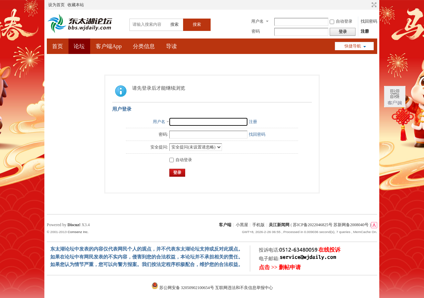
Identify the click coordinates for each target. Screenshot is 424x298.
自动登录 (341, 21)
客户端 (225, 224)
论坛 (79, 46)
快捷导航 (352, 46)
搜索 (174, 24)
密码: (163, 134)
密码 (256, 31)
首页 (57, 46)
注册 (365, 31)
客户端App (109, 46)
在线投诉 (329, 250)
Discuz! (74, 224)
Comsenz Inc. (77, 232)
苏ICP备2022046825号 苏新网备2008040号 (331, 224)
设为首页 (56, 4)
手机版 (258, 224)
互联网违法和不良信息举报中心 (244, 287)
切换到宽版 (373, 5)
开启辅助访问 (367, 5)
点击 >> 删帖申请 (280, 267)
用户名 (257, 21)
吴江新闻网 (279, 224)
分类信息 (144, 46)
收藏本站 (75, 4)
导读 (171, 46)
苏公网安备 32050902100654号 (183, 287)
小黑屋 (242, 224)
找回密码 (369, 21)
